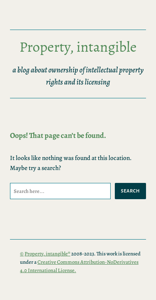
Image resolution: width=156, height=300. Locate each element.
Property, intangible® (47, 253)
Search (130, 190)
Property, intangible (78, 47)
